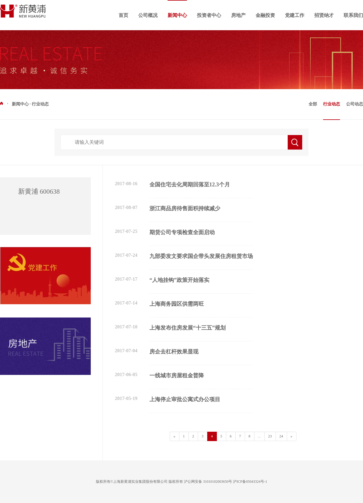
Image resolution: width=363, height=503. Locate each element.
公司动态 (354, 104)
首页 (123, 15)
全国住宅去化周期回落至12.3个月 (189, 185)
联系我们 (353, 15)
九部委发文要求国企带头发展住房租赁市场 (201, 256)
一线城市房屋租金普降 (176, 375)
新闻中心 (177, 15)
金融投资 (265, 15)
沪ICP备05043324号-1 (250, 481)
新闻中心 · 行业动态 (24, 103)
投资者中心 (209, 15)
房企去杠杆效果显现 (173, 352)
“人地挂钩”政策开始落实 (179, 280)
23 (270, 436)
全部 (313, 104)
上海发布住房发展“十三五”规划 (187, 328)
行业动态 (331, 104)
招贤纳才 (324, 15)
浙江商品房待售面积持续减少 (184, 208)
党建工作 (294, 15)
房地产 (238, 15)
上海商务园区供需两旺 (176, 304)
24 (281, 436)
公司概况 (148, 15)
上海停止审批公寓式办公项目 (184, 399)
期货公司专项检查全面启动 (182, 232)
